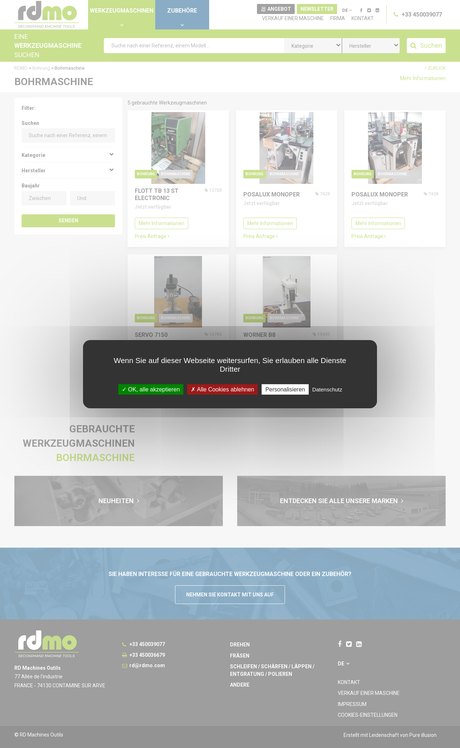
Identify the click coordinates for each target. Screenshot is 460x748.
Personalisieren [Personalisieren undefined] (285, 389)
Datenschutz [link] (327, 389)
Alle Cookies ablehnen (222, 389)
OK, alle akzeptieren (151, 389)
